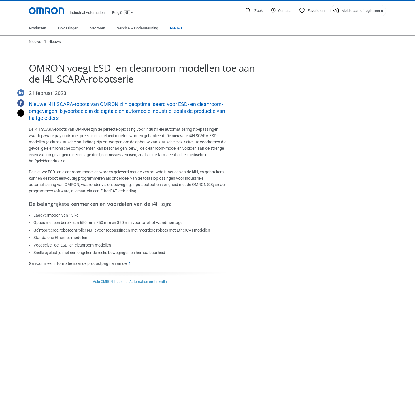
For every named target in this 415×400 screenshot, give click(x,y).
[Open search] (254, 10)
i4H (130, 263)
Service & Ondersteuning (137, 28)
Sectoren (97, 28)
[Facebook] (18, 103)
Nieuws (176, 28)
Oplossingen (68, 28)
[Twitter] (18, 113)
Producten (37, 28)
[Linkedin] (18, 92)
